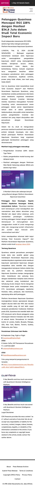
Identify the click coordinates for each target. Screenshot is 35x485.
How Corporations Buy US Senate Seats (16, 3)
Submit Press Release (10, 471)
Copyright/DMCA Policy (11, 475)
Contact (17, 479)
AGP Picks (5, 3)
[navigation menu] (30, 10)
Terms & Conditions (26, 471)
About (9, 467)
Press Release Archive (20, 467)
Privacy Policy (27, 475)
